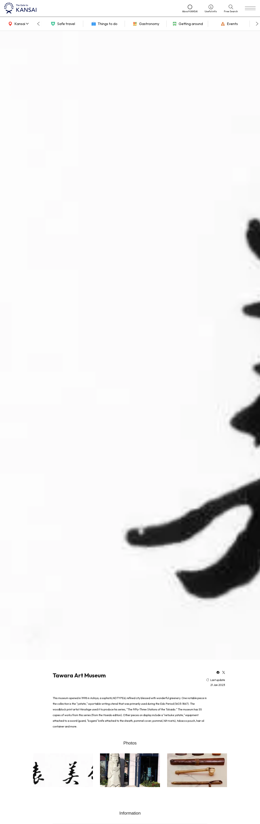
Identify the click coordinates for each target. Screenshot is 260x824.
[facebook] (218, 673)
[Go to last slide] (38, 24)
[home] (89, 8)
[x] (223, 673)
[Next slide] (257, 24)
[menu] (250, 8)
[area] (17, 24)
